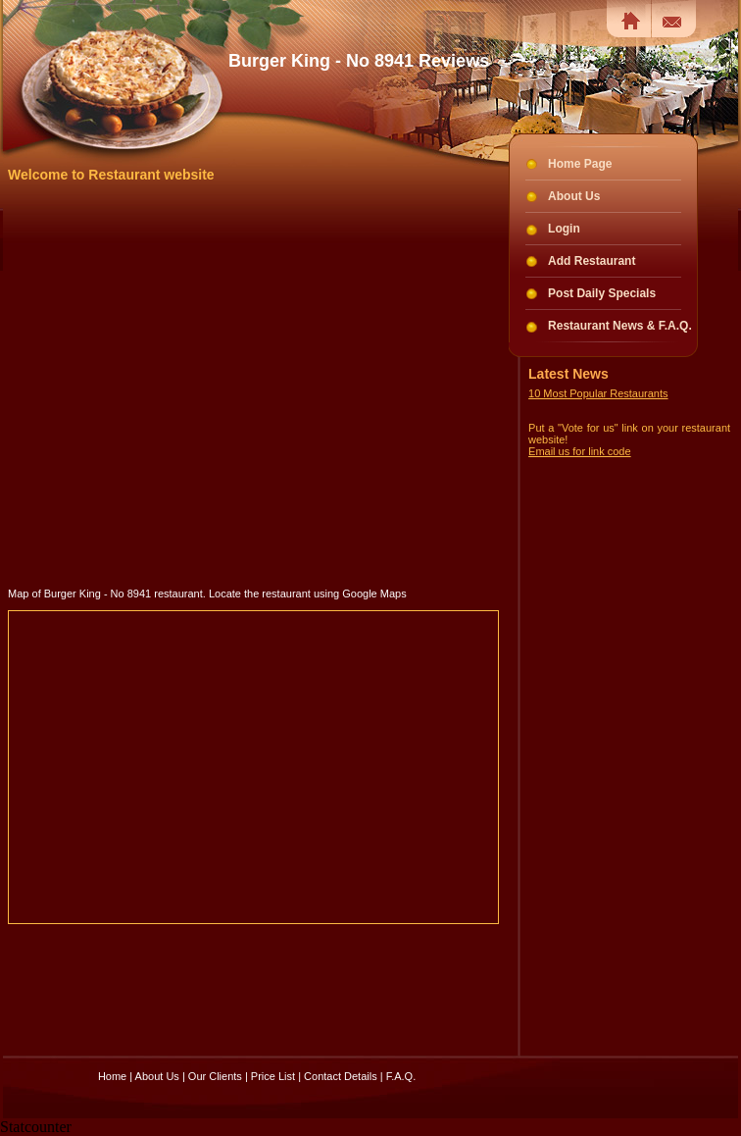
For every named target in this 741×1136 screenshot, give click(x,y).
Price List (273, 1076)
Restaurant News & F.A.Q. (620, 326)
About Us (574, 196)
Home (112, 1076)
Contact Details (340, 1076)
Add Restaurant (591, 261)
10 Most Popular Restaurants (597, 393)
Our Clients (215, 1076)
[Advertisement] (192, 384)
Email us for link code (579, 451)
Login (564, 228)
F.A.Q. (401, 1076)
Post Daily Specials (602, 293)
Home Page (580, 164)
